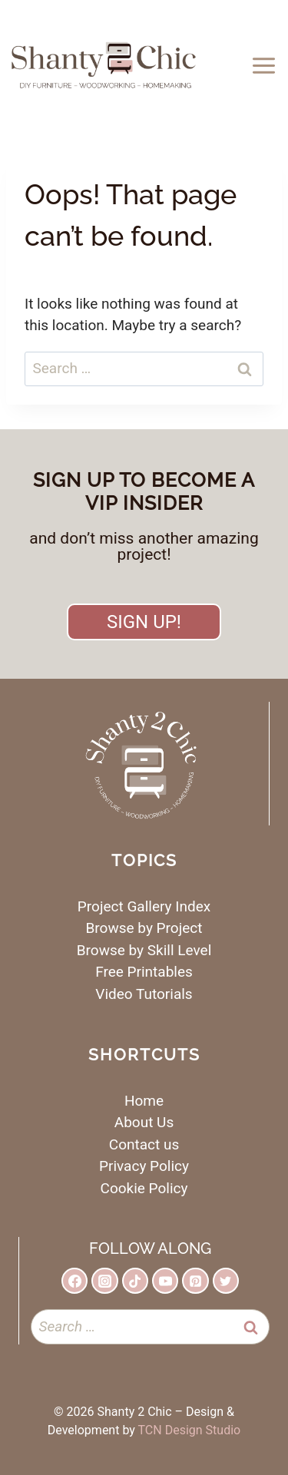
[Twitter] (226, 1281)
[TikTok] (135, 1281)
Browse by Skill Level (144, 950)
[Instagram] (104, 1281)
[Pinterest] (195, 1281)
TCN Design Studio (189, 1430)
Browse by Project (144, 928)
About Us (144, 1122)
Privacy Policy (144, 1166)
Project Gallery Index (144, 906)
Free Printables (144, 972)
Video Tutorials (143, 994)
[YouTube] (165, 1281)
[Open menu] (266, 65)
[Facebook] (74, 1281)
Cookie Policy (144, 1188)
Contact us (144, 1144)
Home (144, 1101)
